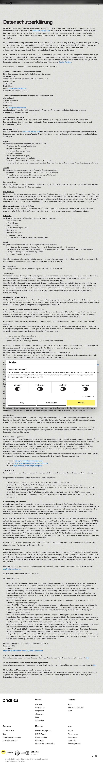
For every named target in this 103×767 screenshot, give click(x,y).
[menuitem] (38, 704)
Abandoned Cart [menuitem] (41, 737)
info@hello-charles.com (17, 88)
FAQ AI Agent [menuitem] (40, 734)
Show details (86, 396)
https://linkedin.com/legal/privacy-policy (28, 466)
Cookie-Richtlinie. (65, 62)
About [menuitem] (70, 704)
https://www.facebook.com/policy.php (29, 461)
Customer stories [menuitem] (9, 731)
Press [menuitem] (70, 711)
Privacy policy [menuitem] (73, 734)
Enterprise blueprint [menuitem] (10, 740)
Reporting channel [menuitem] (74, 744)
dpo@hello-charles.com (17, 108)
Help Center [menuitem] (39, 740)
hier (87, 658)
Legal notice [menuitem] (72, 740)
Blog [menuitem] (4, 734)
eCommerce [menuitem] (39, 714)
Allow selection (51, 403)
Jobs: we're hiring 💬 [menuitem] (75, 708)
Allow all (81, 403)
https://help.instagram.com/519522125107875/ (31, 463)
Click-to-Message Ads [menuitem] (43, 731)
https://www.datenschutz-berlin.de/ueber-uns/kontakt (23, 651)
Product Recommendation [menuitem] (45, 744)
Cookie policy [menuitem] (73, 737)
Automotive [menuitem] (39, 720)
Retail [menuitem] (37, 717)
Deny (22, 403)
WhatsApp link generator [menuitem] (12, 737)
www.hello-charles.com (41, 31)
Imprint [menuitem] (70, 731)
